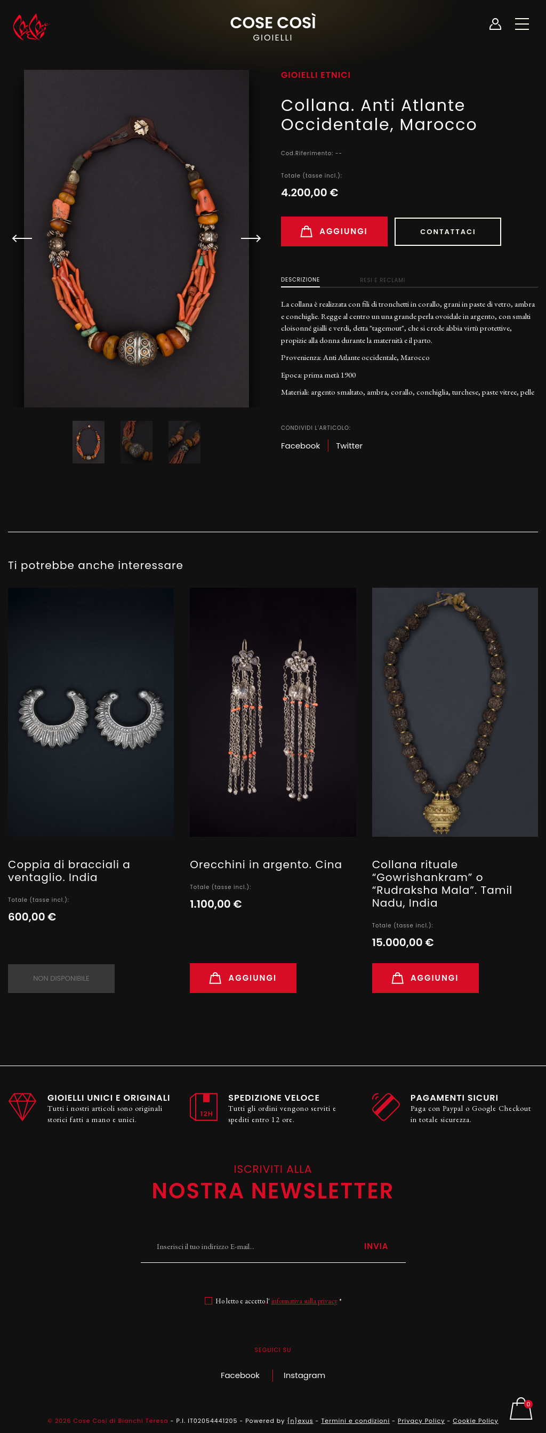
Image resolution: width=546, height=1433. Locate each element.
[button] (246, 238)
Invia (376, 1246)
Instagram (304, 1375)
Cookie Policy (475, 1420)
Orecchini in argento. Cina (266, 864)
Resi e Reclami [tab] (382, 280)
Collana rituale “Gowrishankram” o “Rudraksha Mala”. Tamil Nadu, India (442, 883)
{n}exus (300, 1420)
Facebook (240, 1375)
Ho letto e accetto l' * (278, 1301)
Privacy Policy (421, 1420)
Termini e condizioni (355, 1420)
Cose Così (273, 27)
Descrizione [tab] (300, 280)
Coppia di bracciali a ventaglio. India (69, 871)
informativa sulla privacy (304, 1301)
